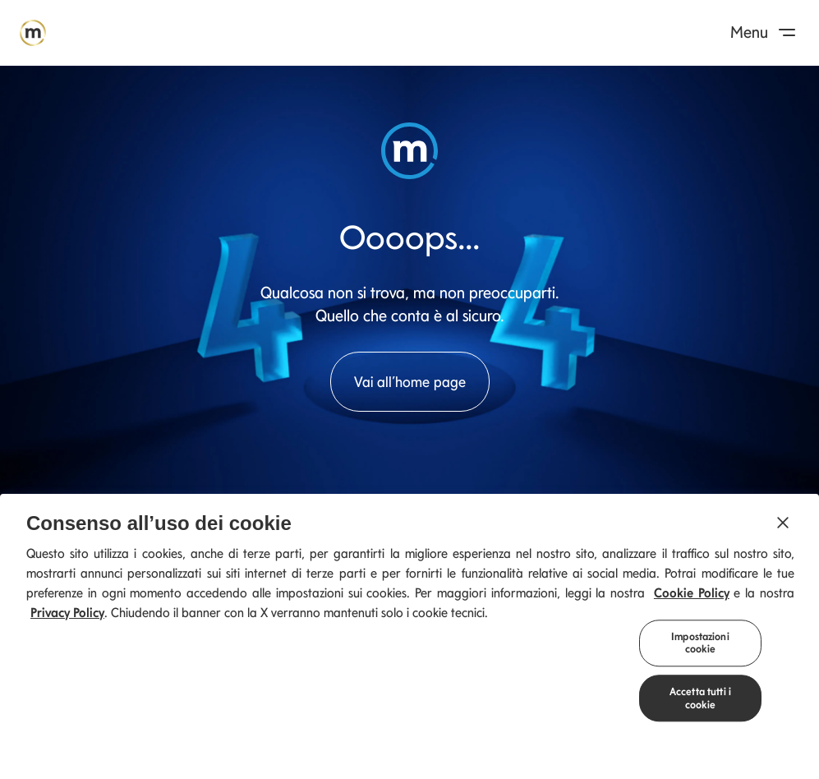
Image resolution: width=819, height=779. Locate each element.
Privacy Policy (67, 617)
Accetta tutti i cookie (700, 704)
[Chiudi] (783, 527)
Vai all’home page (410, 381)
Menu (766, 32)
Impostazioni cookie (700, 648)
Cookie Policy (691, 598)
